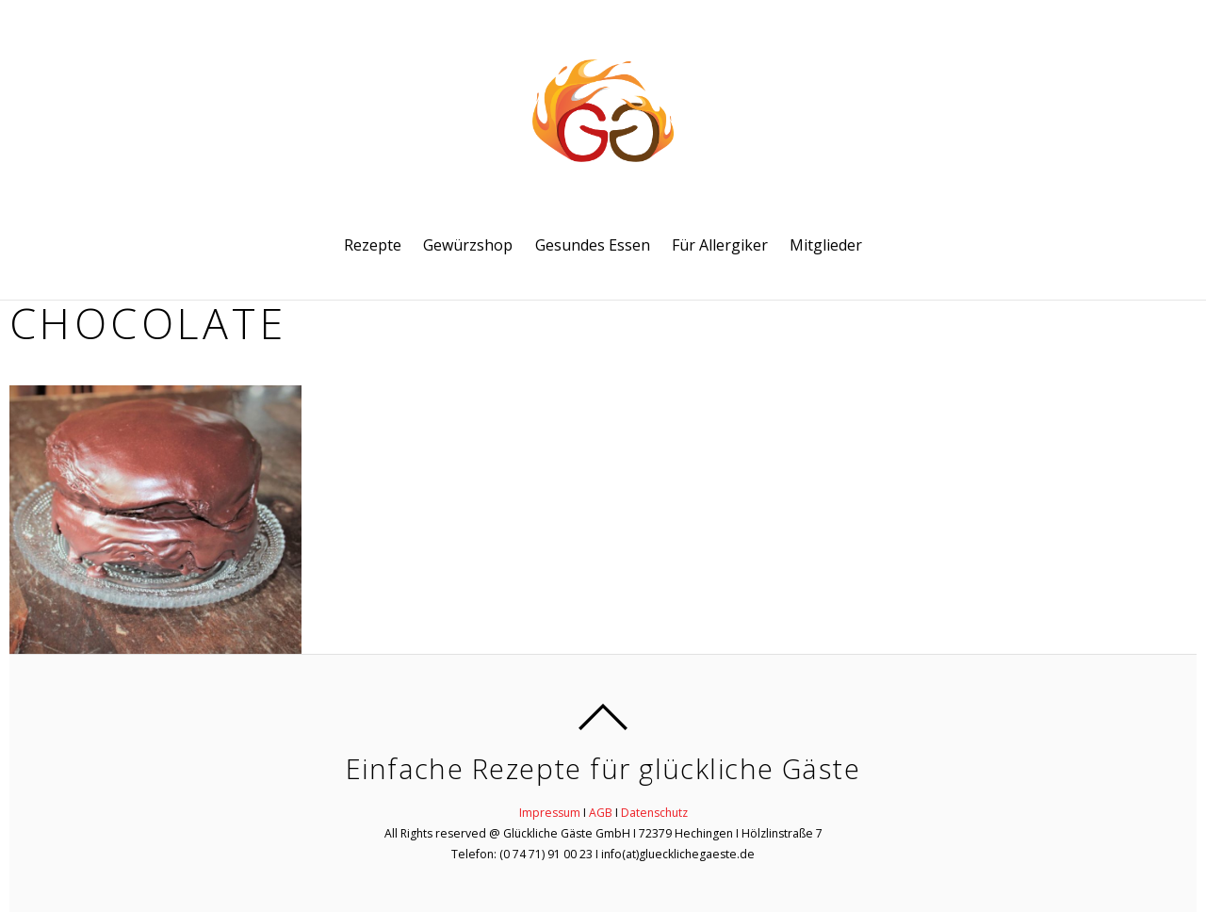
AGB (600, 813)
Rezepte (372, 245)
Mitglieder (826, 245)
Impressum (549, 813)
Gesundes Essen (592, 245)
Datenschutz (654, 813)
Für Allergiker (720, 245)
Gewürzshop (468, 245)
